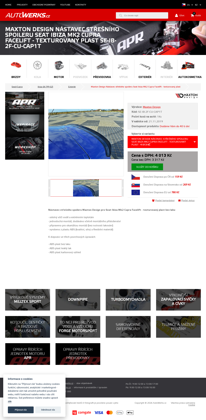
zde (10, 401)
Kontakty (80, 5)
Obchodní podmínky (43, 5)
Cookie (191, 405)
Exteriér (72, 87)
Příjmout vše (21, 410)
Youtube (65, 5)
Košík (196, 15)
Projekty (22, 5)
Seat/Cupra (17, 87)
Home (8, 5)
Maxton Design (152, 107)
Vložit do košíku (147, 167)
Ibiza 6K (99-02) (45, 87)
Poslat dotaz (186, 200)
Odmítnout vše (48, 410)
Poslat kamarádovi (163, 200)
